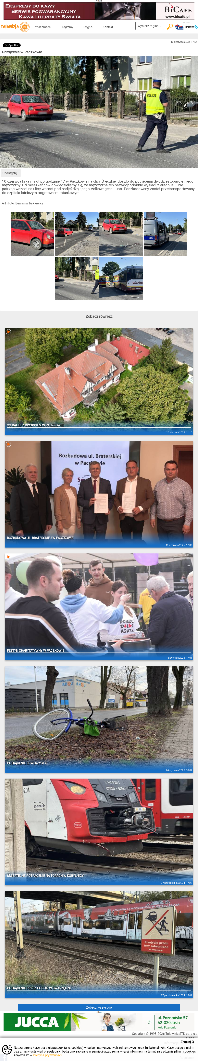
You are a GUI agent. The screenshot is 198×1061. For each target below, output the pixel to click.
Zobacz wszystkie (99, 1007)
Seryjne (88, 27)
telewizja (15, 27)
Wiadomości (43, 27)
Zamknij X (187, 1042)
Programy (67, 27)
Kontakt (108, 27)
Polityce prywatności (47, 1055)
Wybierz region (150, 26)
